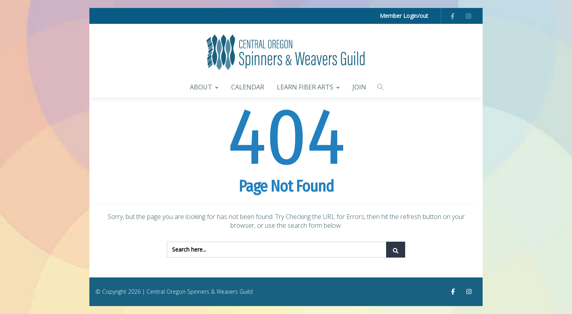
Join (359, 87)
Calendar (247, 87)
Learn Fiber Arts (308, 87)
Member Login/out (404, 15)
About (204, 87)
